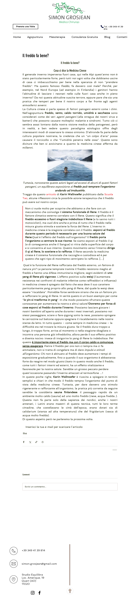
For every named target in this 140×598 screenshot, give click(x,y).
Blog (25, 433)
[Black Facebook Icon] (39, 592)
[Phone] (102, 26)
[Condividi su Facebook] (23, 442)
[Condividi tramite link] (36, 442)
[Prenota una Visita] (25, 26)
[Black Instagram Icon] (32, 592)
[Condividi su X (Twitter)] (30, 442)
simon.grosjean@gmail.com (39, 563)
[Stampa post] (42, 442)
